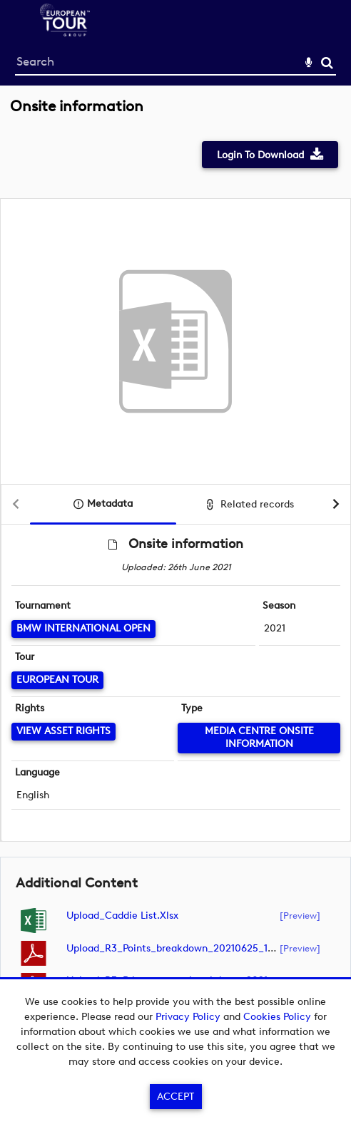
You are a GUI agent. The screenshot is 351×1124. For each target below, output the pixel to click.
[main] (175, 562)
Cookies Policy (277, 1017)
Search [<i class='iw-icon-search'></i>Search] (327, 62)
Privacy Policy (188, 1017)
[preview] (300, 915)
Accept (175, 1097)
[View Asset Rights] (63, 732)
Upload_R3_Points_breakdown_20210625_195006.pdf (190, 948)
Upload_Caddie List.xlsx (122, 915)
